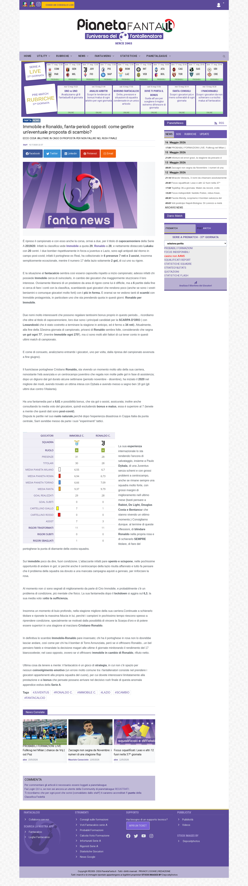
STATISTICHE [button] (128, 56)
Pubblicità (187, 819)
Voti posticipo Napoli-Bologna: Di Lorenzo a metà (196, 203)
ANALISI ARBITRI (99, 91)
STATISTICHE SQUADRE (178, 263)
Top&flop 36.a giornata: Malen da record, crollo (195, 188)
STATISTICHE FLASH (176, 275)
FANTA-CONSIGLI (182, 91)
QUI (38, 789)
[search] (224, 55)
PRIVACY (143, 871)
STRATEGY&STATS (175, 267)
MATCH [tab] (172, 228)
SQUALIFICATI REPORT (177, 259)
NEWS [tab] (169, 134)
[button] (220, 3)
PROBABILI (55, 79)
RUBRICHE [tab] (190, 134)
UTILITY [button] (42, 56)
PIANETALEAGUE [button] (157, 56)
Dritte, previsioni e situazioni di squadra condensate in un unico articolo (126, 99)
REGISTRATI (122, 789)
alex (25, 760)
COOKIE (153, 871)
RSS (219, 123)
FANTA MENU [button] (103, 56)
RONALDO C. (64, 692)
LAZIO (106, 692)
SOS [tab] (178, 134)
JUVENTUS (41, 692)
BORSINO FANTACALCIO (126, 91)
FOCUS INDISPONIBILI (176, 252)
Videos (186, 825)
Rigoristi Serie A (89, 846)
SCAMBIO (122, 692)
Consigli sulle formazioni (94, 819)
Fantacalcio (35, 832)
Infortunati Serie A (90, 840)
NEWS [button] (82, 56)
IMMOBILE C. (87, 692)
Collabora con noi (39, 819)
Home (27, 56)
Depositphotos (191, 841)
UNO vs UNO (70, 91)
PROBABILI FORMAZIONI (178, 248)
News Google (87, 856)
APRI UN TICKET (138, 825)
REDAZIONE (164, 871)
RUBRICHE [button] (62, 56)
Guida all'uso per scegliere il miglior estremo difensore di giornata (154, 103)
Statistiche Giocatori (91, 851)
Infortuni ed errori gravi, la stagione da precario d (196, 157)
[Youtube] (144, 835)
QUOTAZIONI (171, 271)
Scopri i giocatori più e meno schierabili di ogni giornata (182, 97)
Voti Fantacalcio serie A (93, 825)
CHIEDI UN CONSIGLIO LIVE (60, 5)
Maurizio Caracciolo (78, 760)
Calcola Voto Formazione (94, 835)
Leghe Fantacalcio (39, 837)
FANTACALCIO (35, 697)
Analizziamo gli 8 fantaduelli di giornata (71, 96)
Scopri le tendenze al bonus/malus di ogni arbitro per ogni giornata (98, 97)
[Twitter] (136, 835)
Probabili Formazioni (91, 830)
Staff (25, 145)
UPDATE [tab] (204, 134)
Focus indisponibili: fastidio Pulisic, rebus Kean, (195, 193)
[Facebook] (128, 835)
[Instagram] (38, 3)
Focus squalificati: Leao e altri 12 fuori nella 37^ (195, 183)
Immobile (72, 246)
